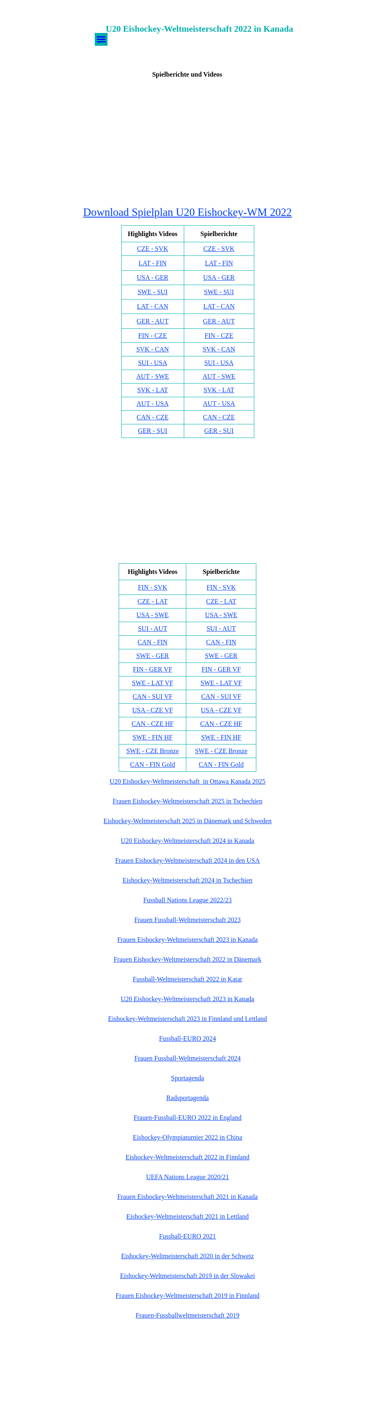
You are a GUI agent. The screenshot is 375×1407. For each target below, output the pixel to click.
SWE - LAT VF (152, 682)
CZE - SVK (152, 248)
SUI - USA (152, 362)
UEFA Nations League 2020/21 (187, 1176)
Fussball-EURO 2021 (187, 1236)
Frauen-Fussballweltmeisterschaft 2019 (187, 1315)
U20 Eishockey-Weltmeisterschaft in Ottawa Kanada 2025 (187, 781)
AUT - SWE (152, 376)
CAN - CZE (153, 417)
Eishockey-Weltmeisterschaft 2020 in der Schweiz (187, 1256)
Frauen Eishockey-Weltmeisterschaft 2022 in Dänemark (188, 959)
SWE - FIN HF (153, 737)
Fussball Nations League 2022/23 (187, 900)
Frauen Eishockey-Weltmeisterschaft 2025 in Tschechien (187, 801)
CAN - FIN (153, 642)
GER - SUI (152, 430)
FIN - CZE (152, 335)
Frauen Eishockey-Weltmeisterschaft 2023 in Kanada (187, 939)
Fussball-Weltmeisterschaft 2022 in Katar (187, 979)
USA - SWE (152, 614)
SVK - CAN (152, 349)
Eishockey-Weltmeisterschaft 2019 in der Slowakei (187, 1275)
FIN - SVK (152, 587)
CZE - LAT (153, 601)
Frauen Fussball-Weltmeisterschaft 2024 (187, 1058)
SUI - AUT (152, 628)
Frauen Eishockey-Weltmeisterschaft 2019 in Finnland (188, 1295)
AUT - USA (152, 403)
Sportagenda (187, 1078)
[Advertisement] (187, 141)
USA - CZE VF (152, 710)
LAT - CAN (152, 306)
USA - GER (152, 277)
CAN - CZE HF (152, 723)
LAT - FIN (152, 263)
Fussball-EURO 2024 (187, 1038)
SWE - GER (152, 655)
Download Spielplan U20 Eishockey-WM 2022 (187, 212)
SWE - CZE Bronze (152, 750)
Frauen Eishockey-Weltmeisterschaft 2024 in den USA (187, 860)
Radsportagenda (187, 1097)
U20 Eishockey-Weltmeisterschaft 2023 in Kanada (187, 998)
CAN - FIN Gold (152, 764)
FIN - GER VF (152, 669)
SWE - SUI (153, 291)
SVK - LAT (152, 389)
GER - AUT (153, 321)
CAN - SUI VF (153, 696)
